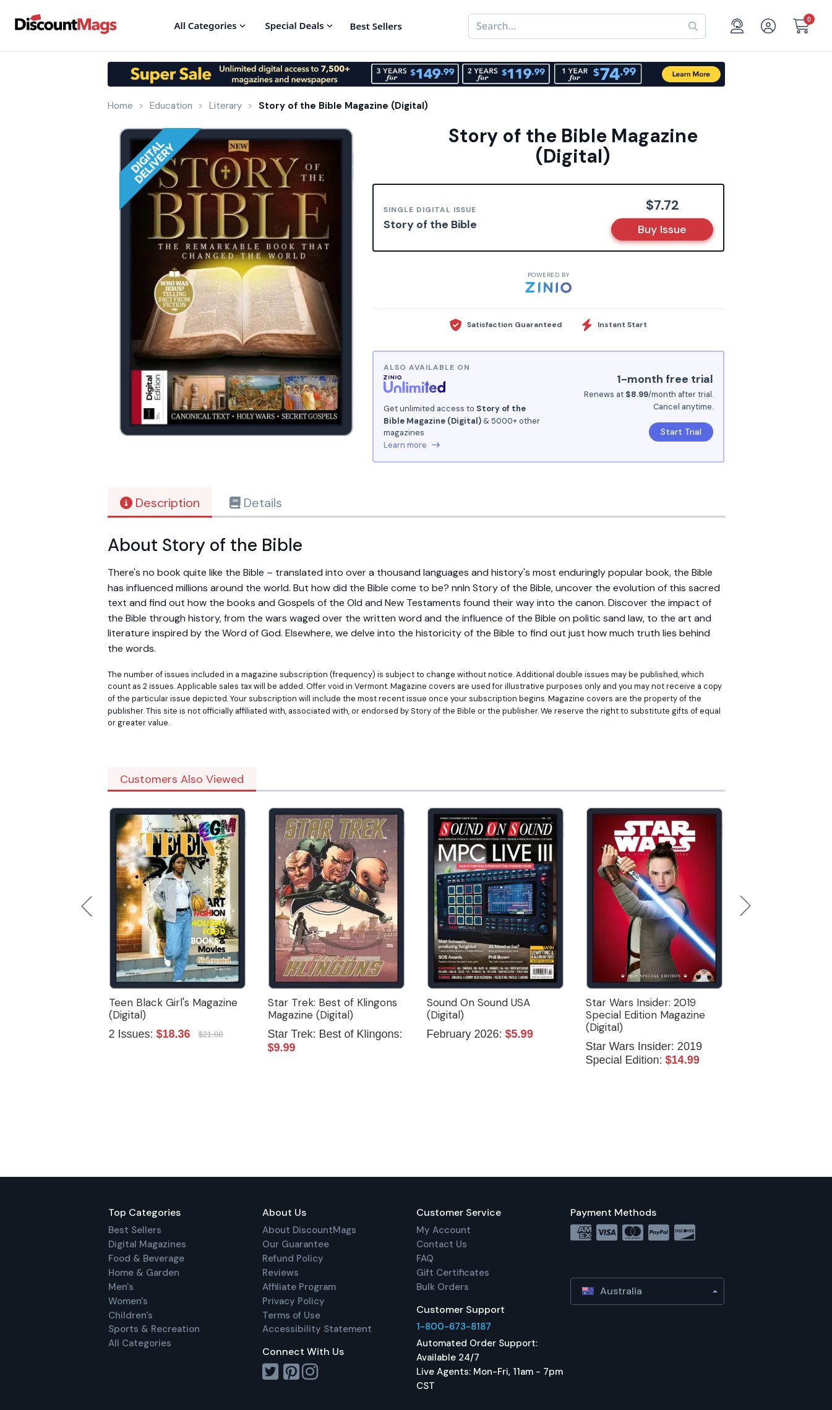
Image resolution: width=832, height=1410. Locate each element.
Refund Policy (293, 1258)
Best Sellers (134, 1230)
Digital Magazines (147, 1244)
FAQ (425, 1258)
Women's (128, 1301)
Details (255, 503)
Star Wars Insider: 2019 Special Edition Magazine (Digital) (645, 1015)
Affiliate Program (299, 1287)
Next (745, 906)
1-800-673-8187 (453, 1326)
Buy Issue (662, 229)
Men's (121, 1287)
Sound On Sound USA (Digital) (478, 1009)
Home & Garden (143, 1273)
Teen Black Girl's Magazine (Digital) (173, 1009)
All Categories (139, 1343)
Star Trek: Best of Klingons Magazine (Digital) (332, 1009)
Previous (87, 906)
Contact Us (441, 1244)
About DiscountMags (309, 1230)
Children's (130, 1315)
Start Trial (681, 431)
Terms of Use (291, 1315)
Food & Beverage (146, 1258)
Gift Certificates (452, 1273)
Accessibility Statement (317, 1329)
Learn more (412, 445)
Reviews (280, 1273)
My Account (443, 1230)
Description (160, 503)
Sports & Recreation (154, 1329)
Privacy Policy (293, 1301)
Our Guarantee (295, 1244)
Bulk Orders (442, 1287)
